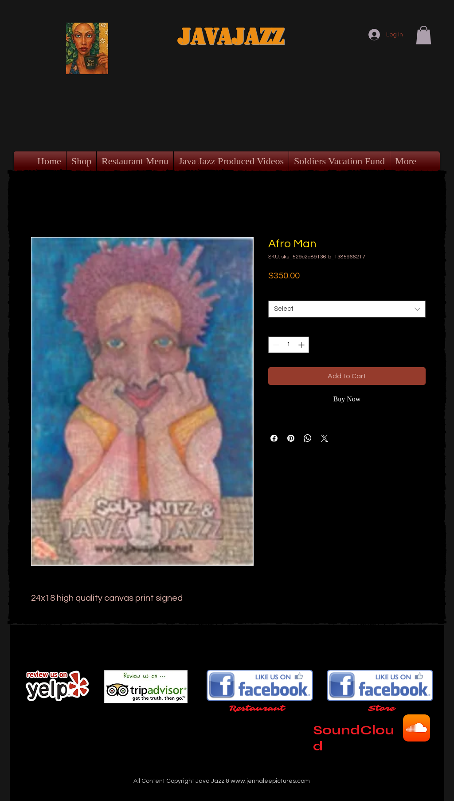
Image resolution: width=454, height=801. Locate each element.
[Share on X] (324, 438)
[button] (423, 35)
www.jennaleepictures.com (270, 781)
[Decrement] (275, 345)
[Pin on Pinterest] (291, 438)
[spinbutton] (289, 345)
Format (281, 293)
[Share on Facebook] (274, 438)
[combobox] (347, 309)
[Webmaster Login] (376, 793)
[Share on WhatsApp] (307, 438)
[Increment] (302, 345)
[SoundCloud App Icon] (416, 728)
